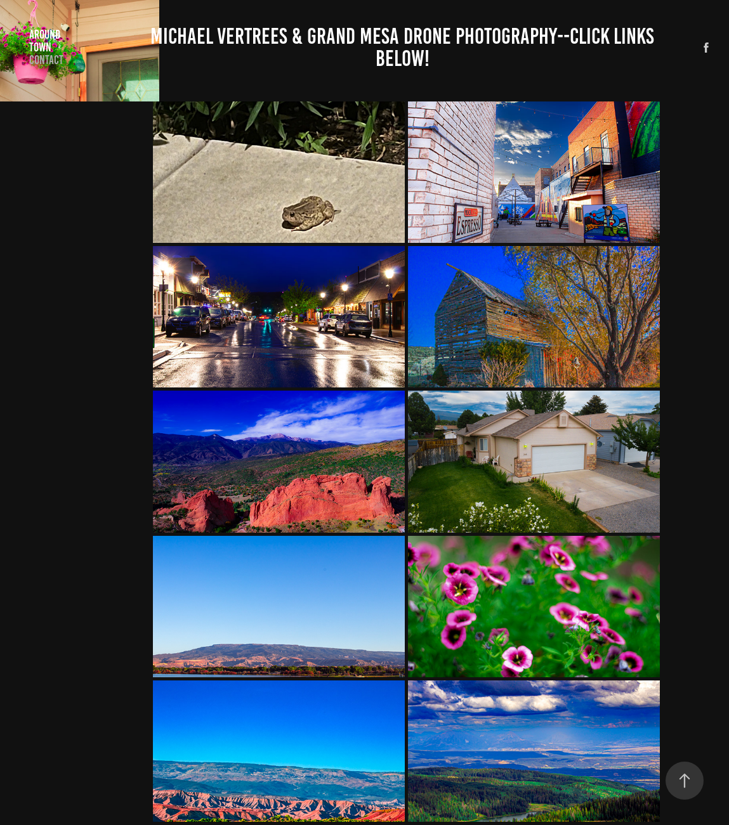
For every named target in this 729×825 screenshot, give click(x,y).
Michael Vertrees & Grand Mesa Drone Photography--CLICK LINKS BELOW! (404, 47)
